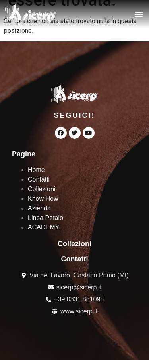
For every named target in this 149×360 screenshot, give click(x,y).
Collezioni (41, 189)
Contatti (39, 179)
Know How (43, 198)
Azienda (39, 208)
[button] (138, 14)
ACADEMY (43, 227)
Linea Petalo (45, 217)
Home (36, 169)
